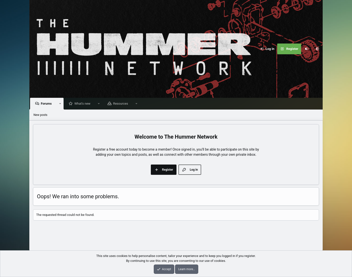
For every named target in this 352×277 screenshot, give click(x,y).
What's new (84, 104)
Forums (47, 104)
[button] (317, 49)
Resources (121, 104)
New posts (40, 115)
